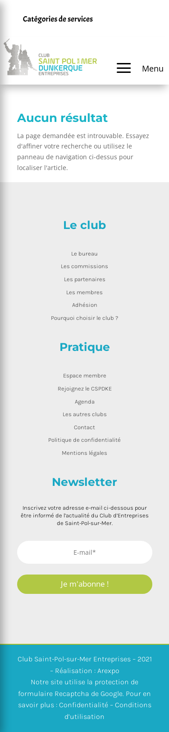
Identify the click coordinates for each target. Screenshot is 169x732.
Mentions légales (84, 452)
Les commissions (84, 266)
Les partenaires (84, 279)
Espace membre (84, 375)
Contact (84, 427)
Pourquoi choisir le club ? (84, 317)
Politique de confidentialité (84, 439)
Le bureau (84, 253)
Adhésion (84, 304)
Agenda (85, 401)
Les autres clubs (85, 414)
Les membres (84, 292)
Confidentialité (83, 705)
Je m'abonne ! (85, 584)
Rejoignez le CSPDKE (85, 388)
